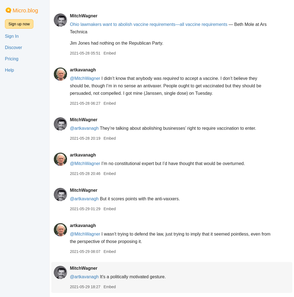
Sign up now (19, 24)
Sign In (12, 36)
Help (9, 70)
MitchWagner (83, 15)
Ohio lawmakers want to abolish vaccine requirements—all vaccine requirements (148, 24)
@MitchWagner (85, 78)
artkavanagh (83, 70)
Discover (13, 47)
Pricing (11, 58)
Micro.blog (25, 10)
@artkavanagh (84, 128)
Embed (109, 53)
